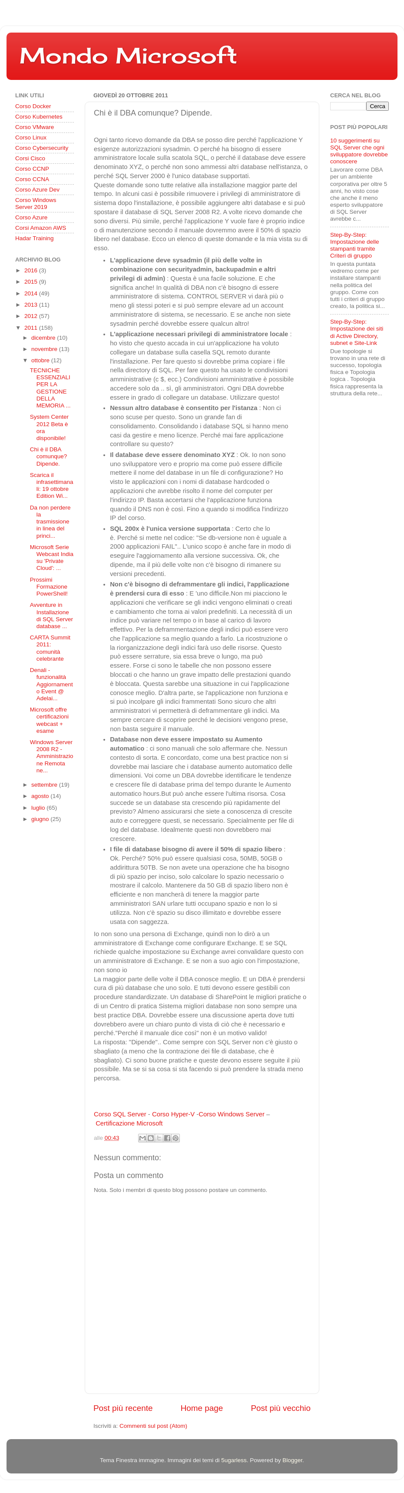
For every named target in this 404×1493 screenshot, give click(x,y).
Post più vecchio (281, 1408)
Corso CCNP (32, 169)
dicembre (44, 337)
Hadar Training (34, 238)
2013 (31, 304)
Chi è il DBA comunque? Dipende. (48, 456)
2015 (31, 281)
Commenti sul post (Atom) (153, 1426)
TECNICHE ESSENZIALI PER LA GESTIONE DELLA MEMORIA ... (50, 388)
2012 (31, 316)
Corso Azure (31, 217)
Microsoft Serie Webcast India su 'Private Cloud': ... (51, 558)
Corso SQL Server (120, 1114)
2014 (31, 293)
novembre (45, 349)
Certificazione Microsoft (129, 1123)
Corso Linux (30, 137)
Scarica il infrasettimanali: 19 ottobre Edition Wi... (51, 486)
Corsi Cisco (30, 158)
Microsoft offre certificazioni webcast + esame (49, 720)
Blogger (292, 1460)
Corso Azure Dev (37, 189)
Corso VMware (34, 127)
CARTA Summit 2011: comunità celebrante (50, 648)
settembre (45, 784)
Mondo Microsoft (128, 55)
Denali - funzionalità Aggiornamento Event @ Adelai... (51, 684)
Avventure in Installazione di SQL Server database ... (51, 615)
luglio (38, 807)
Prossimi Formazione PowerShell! (49, 586)
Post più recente (123, 1408)
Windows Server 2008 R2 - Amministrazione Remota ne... (51, 756)
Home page (202, 1408)
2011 (31, 327)
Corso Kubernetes (39, 116)
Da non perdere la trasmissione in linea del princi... (50, 521)
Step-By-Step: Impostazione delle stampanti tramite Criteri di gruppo (354, 245)
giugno (40, 819)
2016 (31, 270)
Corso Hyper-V (173, 1114)
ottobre (41, 360)
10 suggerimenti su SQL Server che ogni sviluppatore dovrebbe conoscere (359, 151)
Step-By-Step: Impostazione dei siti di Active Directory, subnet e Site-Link (356, 332)
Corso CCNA (32, 179)
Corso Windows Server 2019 (35, 203)
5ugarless (234, 1460)
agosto (40, 796)
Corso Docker (33, 106)
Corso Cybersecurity (41, 148)
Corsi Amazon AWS (40, 228)
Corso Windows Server (232, 1114)
